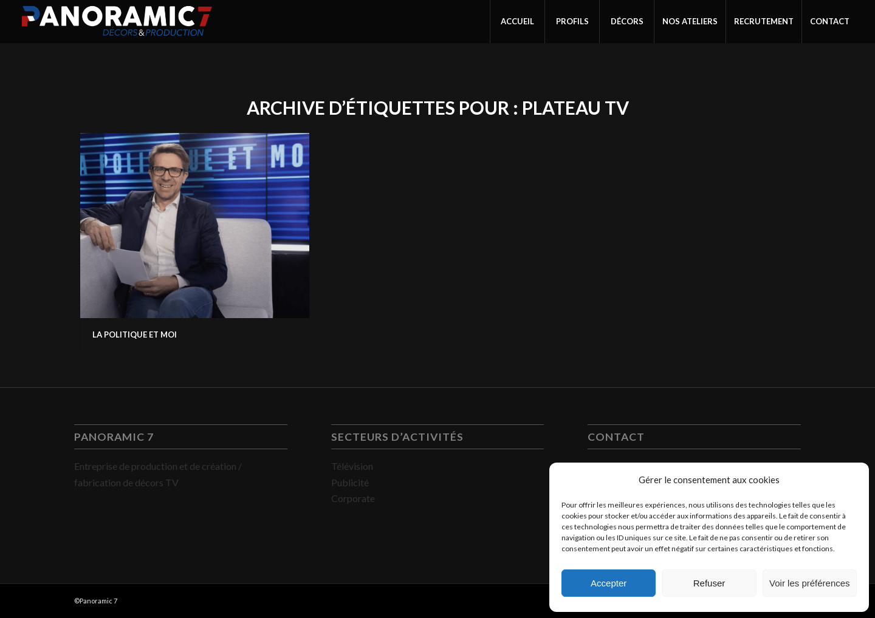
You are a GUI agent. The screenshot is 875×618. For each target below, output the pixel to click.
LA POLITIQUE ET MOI (134, 334)
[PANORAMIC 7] (117, 21)
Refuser (709, 583)
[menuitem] (517, 21)
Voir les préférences (809, 583)
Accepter (608, 583)
